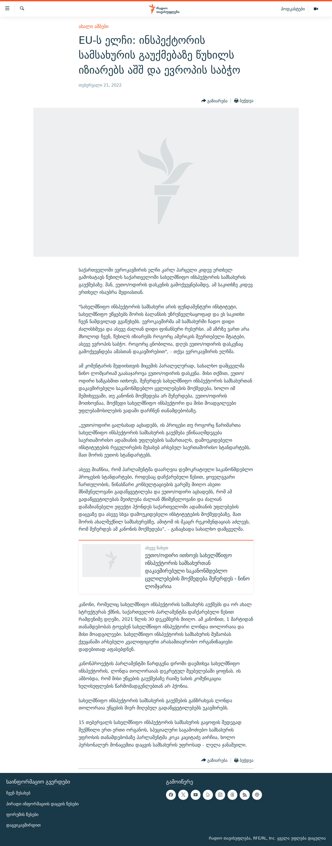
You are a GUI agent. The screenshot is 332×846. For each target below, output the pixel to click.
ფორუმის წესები (22, 814)
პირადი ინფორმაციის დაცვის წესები (42, 804)
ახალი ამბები (93, 26)
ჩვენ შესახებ (18, 793)
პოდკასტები (293, 8)
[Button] (214, 101)
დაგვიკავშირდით (23, 825)
